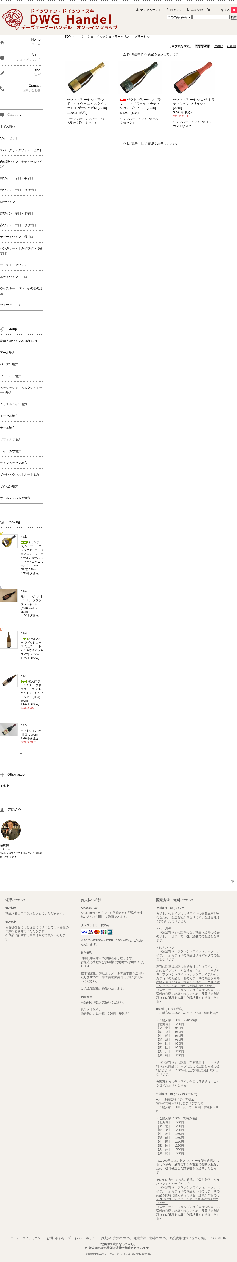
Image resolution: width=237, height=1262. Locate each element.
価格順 (218, 46)
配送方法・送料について (150, 1238)
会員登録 (197, 10)
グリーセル (142, 36)
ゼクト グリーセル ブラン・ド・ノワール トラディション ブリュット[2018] (140, 104)
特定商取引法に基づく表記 (188, 1238)
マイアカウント (150, 10)
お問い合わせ (56, 1238)
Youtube (4, 853)
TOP (68, 36)
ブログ (14, 853)
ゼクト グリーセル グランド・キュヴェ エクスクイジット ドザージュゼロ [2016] (87, 104)
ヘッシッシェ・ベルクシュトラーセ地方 (102, 36)
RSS (212, 1238)
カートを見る (224, 10)
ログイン (176, 10)
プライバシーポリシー (83, 1238)
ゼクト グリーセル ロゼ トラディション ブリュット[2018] (194, 104)
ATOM (222, 1238)
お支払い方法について (116, 1238)
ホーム (15, 1238)
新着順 (231, 46)
